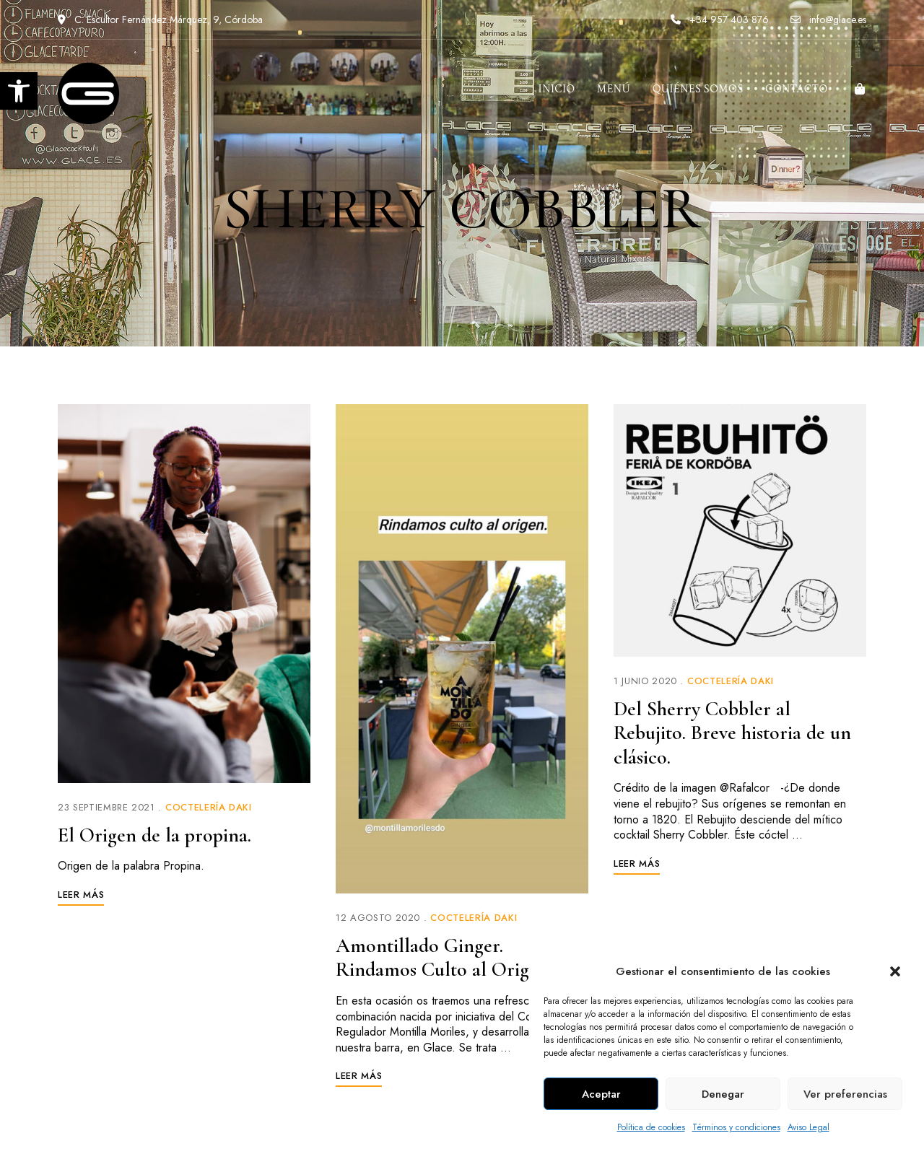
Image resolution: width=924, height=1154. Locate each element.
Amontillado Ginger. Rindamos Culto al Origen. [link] (444, 957)
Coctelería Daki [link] (208, 807)
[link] (19, 91)
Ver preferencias (845, 1094)
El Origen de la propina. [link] (154, 835)
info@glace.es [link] (828, 19)
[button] (895, 971)
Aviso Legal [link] (808, 1127)
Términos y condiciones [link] (736, 1127)
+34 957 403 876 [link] (720, 19)
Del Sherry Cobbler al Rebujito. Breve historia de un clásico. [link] (732, 732)
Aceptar (601, 1094)
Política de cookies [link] (651, 1127)
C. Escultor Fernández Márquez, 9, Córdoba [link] (160, 19)
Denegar (723, 1094)
